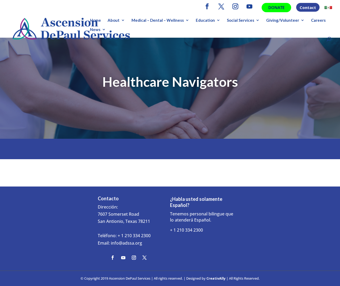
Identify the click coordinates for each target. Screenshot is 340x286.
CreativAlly (216, 278)
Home (95, 20)
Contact (308, 8)
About (114, 20)
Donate (276, 7)
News (95, 30)
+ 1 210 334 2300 (134, 236)
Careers (318, 20)
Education (205, 20)
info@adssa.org (126, 243)
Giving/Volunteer (282, 20)
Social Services (240, 20)
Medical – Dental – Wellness (157, 20)
